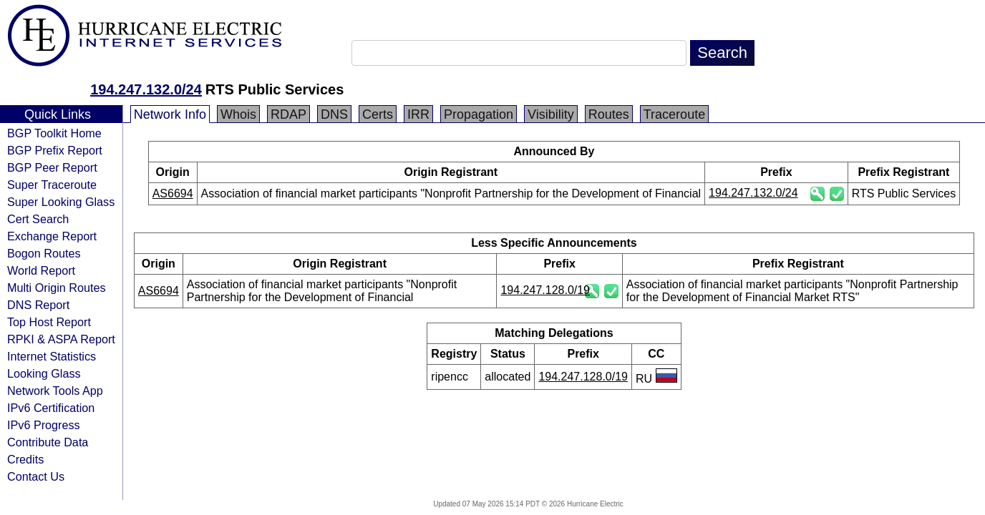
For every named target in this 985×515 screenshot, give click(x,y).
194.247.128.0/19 (545, 290)
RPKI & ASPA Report (61, 339)
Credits (25, 459)
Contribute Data (47, 442)
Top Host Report (49, 321)
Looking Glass (44, 373)
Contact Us (35, 476)
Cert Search (38, 218)
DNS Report (38, 304)
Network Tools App (55, 390)
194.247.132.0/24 (146, 89)
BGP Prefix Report (54, 150)
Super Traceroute (52, 184)
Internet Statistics (51, 356)
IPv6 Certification (50, 407)
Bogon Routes (44, 253)
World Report (41, 270)
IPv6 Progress (43, 424)
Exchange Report (52, 236)
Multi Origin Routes (56, 287)
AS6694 (172, 193)
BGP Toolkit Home (54, 133)
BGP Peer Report (52, 167)
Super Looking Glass (61, 201)
